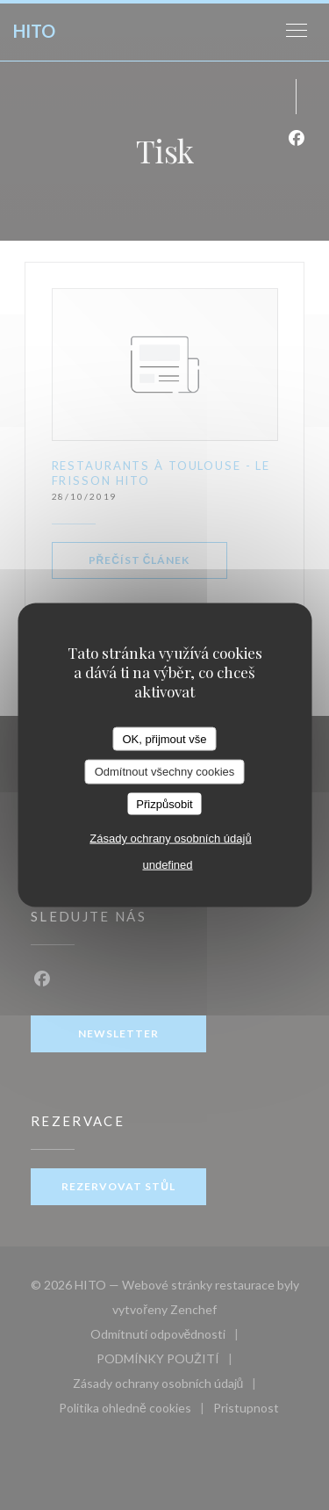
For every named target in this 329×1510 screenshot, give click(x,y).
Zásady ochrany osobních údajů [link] (170, 838)
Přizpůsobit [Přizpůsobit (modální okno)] (164, 803)
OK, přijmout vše (164, 738)
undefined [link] (167, 864)
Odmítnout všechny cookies (165, 771)
